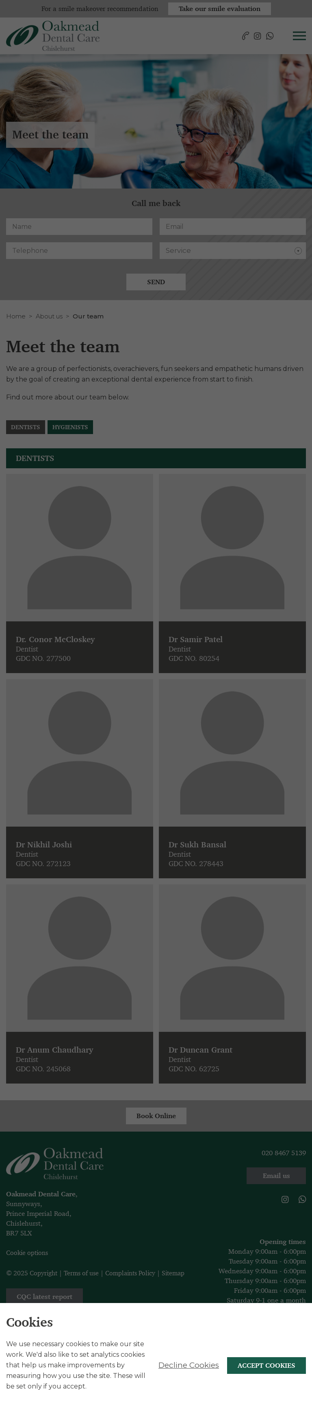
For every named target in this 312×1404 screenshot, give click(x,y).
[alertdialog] (156, 1353)
